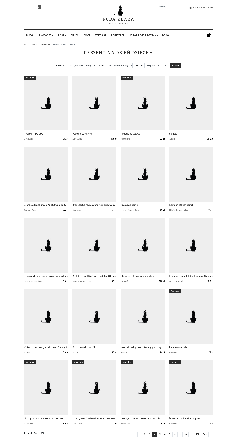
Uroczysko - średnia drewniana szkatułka (93, 418)
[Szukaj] (181, 7)
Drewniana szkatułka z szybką (184, 418)
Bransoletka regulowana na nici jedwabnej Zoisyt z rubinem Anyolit (94, 204)
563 (205, 434)
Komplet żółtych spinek (181, 204)
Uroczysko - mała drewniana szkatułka (141, 418)
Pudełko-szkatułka (33, 133)
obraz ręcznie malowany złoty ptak (139, 276)
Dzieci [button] (75, 35)
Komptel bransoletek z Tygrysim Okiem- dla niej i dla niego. (191, 276)
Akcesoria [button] (46, 35)
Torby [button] (62, 35)
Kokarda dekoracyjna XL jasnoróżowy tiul (46, 347)
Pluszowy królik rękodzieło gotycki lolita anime (46, 276)
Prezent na (45, 44)
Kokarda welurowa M (83, 347)
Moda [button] (30, 35)
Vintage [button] (100, 35)
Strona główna (30, 44)
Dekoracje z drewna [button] (143, 35)
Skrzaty (173, 133)
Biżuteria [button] (118, 35)
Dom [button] (87, 35)
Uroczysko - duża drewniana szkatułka (44, 418)
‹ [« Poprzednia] (135, 434)
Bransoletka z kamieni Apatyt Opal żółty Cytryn (46, 204)
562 (197, 434)
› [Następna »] (210, 434)
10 (185, 434)
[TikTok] (39, 7)
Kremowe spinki (129, 204)
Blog (165, 35)
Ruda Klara (118, 17)
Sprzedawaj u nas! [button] (201, 7)
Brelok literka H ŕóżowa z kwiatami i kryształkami (94, 276)
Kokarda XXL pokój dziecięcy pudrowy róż (143, 347)
